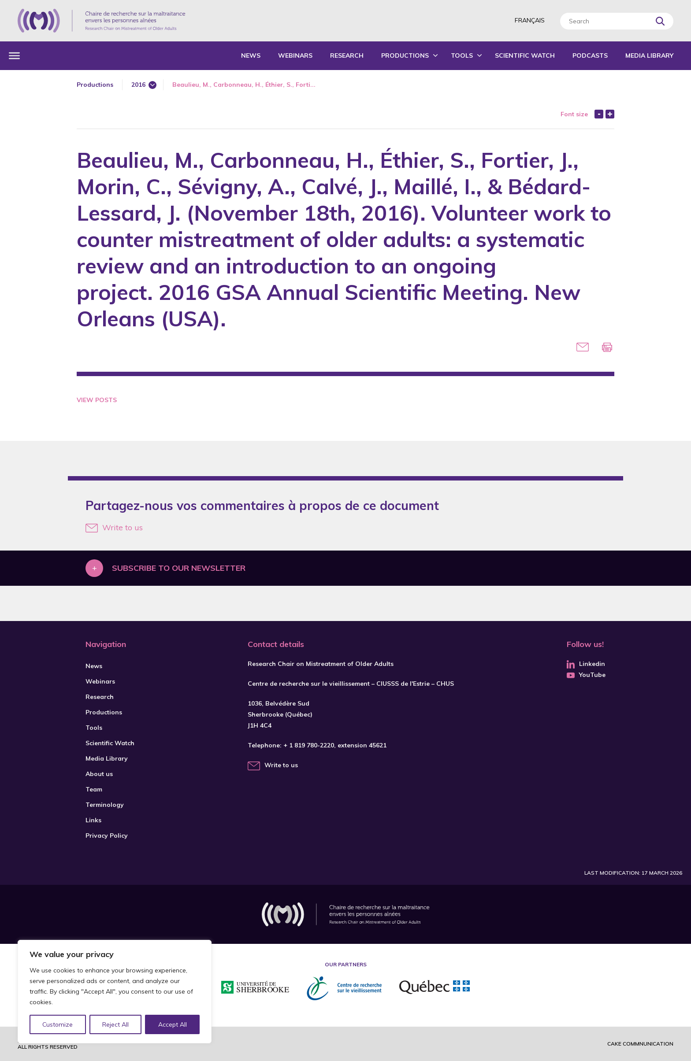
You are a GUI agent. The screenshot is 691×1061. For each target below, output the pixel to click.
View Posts (97, 400)
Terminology (104, 805)
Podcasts (590, 55)
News (250, 55)
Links (93, 820)
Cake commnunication (640, 1043)
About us (99, 774)
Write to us (114, 527)
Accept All (172, 1024)
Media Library (649, 55)
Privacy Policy (106, 835)
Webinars (295, 55)
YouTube (586, 675)
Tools (462, 55)
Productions (405, 55)
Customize (58, 1024)
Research (347, 55)
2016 (138, 85)
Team (93, 789)
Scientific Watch (525, 55)
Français (530, 20)
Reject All (116, 1024)
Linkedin (586, 664)
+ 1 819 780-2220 (308, 745)
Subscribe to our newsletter (178, 568)
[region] (115, 991)
